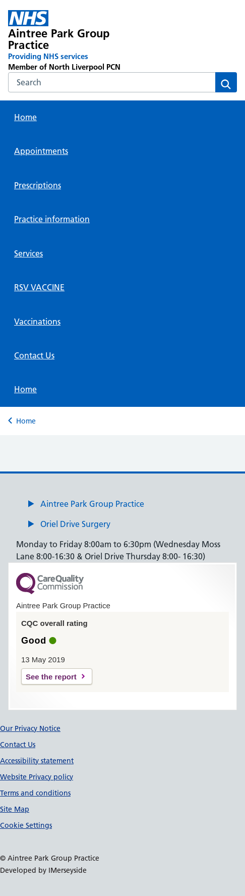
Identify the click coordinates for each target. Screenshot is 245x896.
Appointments (41, 151)
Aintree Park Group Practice (92, 504)
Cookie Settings (26, 825)
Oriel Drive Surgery (75, 524)
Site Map (14, 809)
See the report (51, 676)
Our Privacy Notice (30, 728)
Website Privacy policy (36, 776)
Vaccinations (37, 322)
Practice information (52, 219)
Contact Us (34, 355)
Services (28, 253)
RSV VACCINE (39, 287)
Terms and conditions (35, 793)
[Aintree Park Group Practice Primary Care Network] (76, 41)
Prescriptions (37, 185)
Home (25, 117)
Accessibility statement (37, 760)
